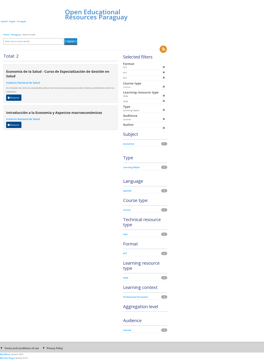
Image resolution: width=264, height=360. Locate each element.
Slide (125, 277)
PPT (125, 253)
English (12, 21)
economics (128, 143)
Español (4, 21)
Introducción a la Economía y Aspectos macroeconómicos (54, 112)
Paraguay (16, 34)
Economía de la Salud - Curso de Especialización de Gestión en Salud (57, 73)
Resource (14, 97)
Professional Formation (135, 296)
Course (126, 209)
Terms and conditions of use (21, 348)
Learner (127, 330)
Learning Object (131, 167)
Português (21, 21)
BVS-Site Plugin (7, 358)
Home (6, 34)
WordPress (5, 354)
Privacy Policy (55, 348)
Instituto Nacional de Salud (23, 82)
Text (125, 234)
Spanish (127, 190)
